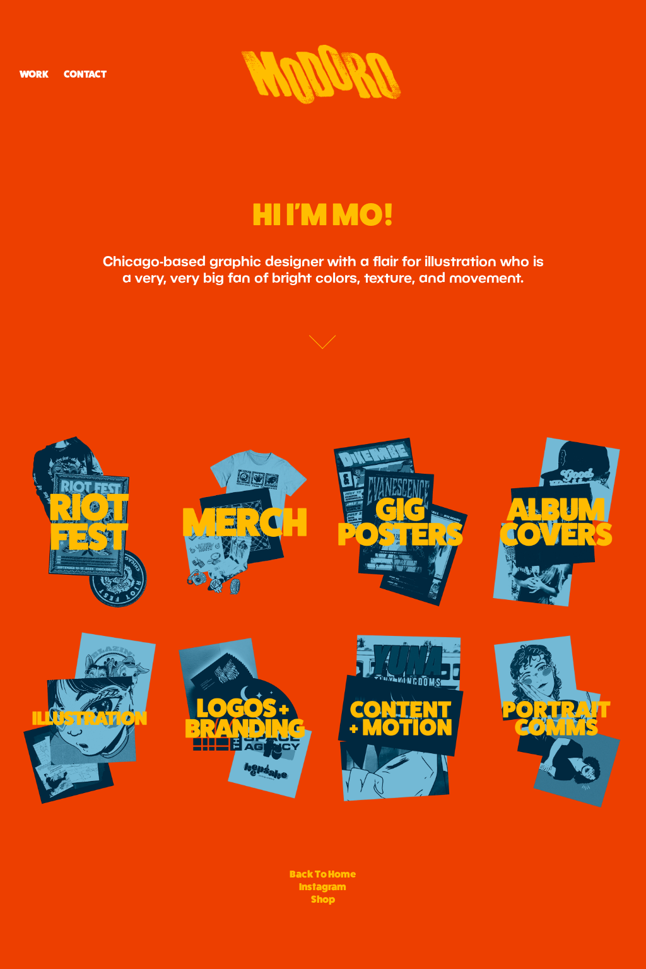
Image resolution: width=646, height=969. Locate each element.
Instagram (322, 887)
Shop (323, 899)
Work (34, 74)
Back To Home (323, 874)
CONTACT (85, 74)
